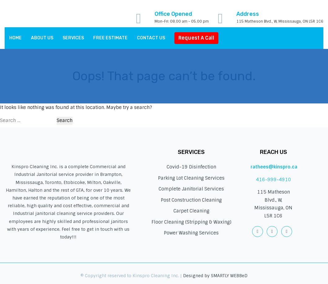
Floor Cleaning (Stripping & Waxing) (191, 222)
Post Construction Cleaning (191, 200)
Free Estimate (110, 38)
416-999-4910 (273, 180)
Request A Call (196, 38)
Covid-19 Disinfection (191, 167)
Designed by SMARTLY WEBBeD (215, 275)
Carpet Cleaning (191, 211)
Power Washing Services (191, 233)
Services (73, 38)
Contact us (151, 38)
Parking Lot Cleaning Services (191, 178)
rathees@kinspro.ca (274, 167)
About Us (42, 38)
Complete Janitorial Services (191, 189)
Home (15, 38)
